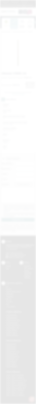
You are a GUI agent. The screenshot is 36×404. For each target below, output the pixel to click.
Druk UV (8, 299)
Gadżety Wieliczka (12, 335)
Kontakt (8, 266)
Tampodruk (10, 296)
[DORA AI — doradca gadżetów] (32, 399)
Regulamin (6, 2)
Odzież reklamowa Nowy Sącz (16, 388)
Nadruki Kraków (11, 349)
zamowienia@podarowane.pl (24, 5)
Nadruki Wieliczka (11, 366)
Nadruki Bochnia (11, 344)
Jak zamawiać (15, 2)
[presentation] (34, 22)
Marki (31, 2)
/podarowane (19, 257)
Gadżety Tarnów (11, 333)
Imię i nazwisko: (7, 163)
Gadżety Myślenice (12, 323)
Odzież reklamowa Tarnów (15, 393)
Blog (7, 268)
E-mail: (4, 179)
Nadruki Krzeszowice (13, 351)
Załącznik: (5, 184)
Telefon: (4, 174)
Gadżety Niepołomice (13, 325)
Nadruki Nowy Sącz (12, 359)
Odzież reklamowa (13, 372)
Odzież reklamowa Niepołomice (16, 385)
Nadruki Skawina (11, 361)
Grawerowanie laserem (13, 291)
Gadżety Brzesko (11, 318)
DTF (7, 286)
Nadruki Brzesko (11, 346)
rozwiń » (12, 216)
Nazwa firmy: (6, 169)
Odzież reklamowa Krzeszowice (16, 380)
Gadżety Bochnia (11, 315)
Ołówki (30, 32)
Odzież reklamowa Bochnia (15, 378)
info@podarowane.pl (19, 255)
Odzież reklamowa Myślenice (15, 383)
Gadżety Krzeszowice (13, 320)
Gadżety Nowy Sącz (12, 328)
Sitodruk (8, 289)
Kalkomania (9, 294)
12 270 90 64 (7, 5)
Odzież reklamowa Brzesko (15, 375)
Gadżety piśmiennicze (19, 32)
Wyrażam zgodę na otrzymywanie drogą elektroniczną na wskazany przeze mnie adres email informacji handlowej (19, 214)
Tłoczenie (9, 301)
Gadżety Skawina (11, 330)
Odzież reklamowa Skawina (15, 390)
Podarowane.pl (6, 32)
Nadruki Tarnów (11, 364)
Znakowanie (24, 2)
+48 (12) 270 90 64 (16, 253)
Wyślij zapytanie (18, 94)
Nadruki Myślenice (12, 354)
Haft (7, 304)
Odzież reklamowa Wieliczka (15, 395)
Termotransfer (10, 306)
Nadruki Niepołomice (12, 356)
